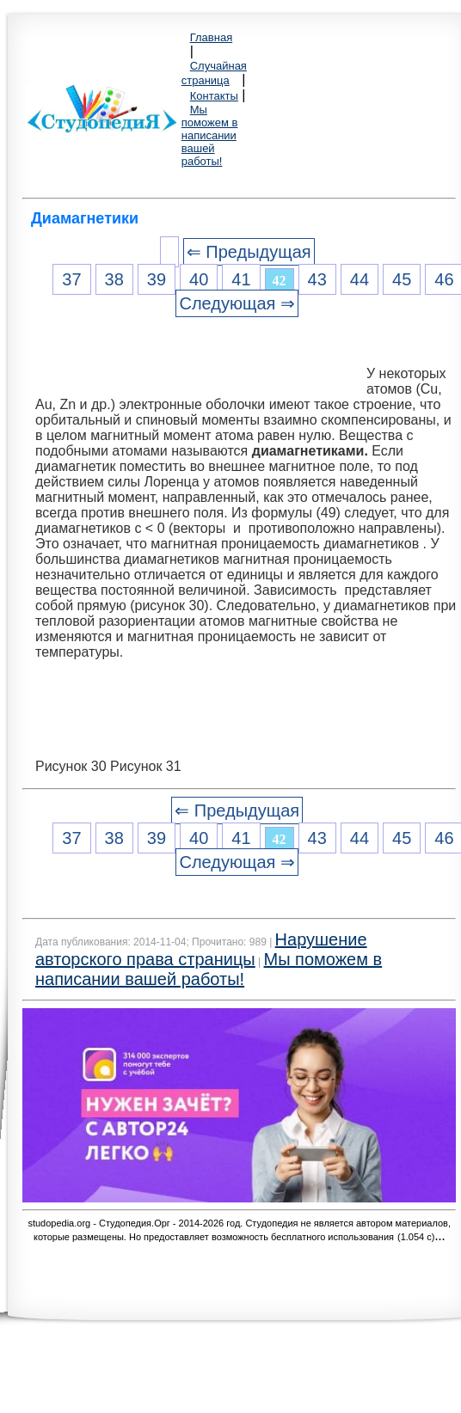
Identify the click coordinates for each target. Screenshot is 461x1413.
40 (198, 279)
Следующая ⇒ (236, 303)
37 (71, 279)
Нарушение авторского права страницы (201, 949)
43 (317, 279)
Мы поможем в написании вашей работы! (209, 135)
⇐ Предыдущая (249, 251)
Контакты (214, 95)
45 (401, 279)
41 (240, 279)
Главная (211, 37)
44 (359, 279)
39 (156, 279)
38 (114, 279)
